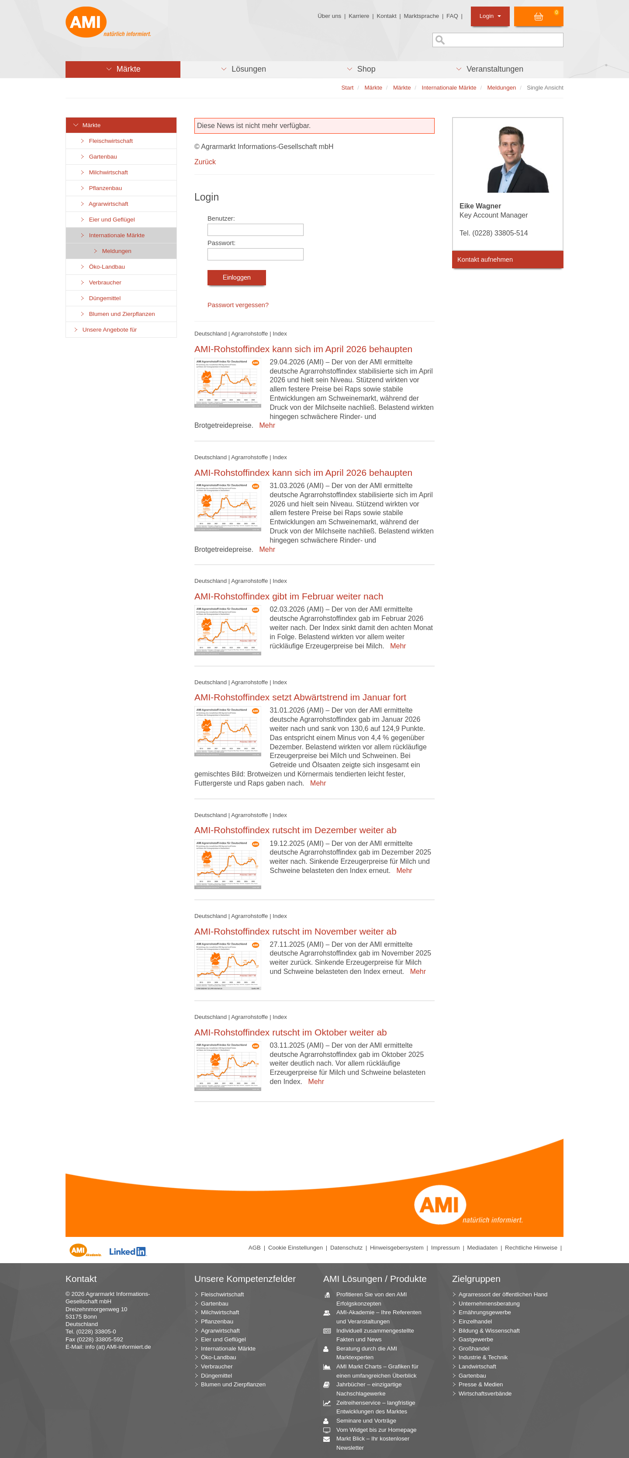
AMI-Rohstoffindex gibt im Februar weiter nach (289, 596)
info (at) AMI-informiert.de (118, 1347)
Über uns (329, 16)
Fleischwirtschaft (106, 141)
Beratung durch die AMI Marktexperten (363, 1352)
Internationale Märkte (112, 235)
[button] (123, 69)
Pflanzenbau (100, 188)
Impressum (445, 1247)
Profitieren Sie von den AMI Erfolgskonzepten (368, 1298)
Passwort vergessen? (238, 304)
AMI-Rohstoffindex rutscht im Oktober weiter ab (290, 1032)
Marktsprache (421, 16)
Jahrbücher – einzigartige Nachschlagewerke (366, 1388)
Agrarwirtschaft (103, 204)
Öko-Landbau (102, 266)
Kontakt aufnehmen (485, 259)
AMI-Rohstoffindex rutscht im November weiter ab (295, 931)
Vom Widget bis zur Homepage (373, 1430)
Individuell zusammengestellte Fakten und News (372, 1334)
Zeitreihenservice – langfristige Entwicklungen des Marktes (372, 1407)
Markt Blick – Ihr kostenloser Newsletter (369, 1442)
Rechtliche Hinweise (531, 1247)
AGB (255, 1247)
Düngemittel (100, 298)
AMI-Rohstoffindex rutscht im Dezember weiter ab (295, 830)
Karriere (359, 16)
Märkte (86, 125)
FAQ (452, 16)
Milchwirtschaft (103, 172)
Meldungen (111, 251)
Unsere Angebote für (105, 329)
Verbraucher (100, 282)
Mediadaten (482, 1247)
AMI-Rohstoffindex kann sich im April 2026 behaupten (303, 349)
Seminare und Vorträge (363, 1421)
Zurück (205, 162)
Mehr (265, 425)
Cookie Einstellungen (295, 1247)
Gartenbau (98, 156)
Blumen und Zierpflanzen (117, 314)
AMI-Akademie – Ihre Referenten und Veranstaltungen (376, 1316)
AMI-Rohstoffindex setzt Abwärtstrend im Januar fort (300, 697)
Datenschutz (346, 1247)
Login (490, 16)
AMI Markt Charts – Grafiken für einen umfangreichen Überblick (374, 1370)
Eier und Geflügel (107, 219)
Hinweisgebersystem (397, 1247)
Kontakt (386, 16)
